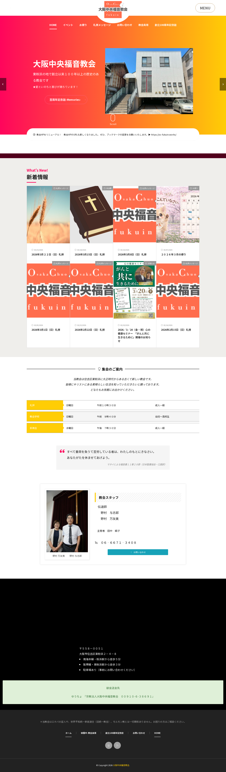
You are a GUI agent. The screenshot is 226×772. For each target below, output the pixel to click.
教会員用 (143, 25)
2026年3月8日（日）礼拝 (132, 254)
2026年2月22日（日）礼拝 (90, 330)
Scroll (113, 119)
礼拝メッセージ (102, 25)
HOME (53, 25)
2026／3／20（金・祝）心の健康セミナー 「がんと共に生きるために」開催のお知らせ (134, 335)
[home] (108, 745)
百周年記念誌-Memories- (65, 100)
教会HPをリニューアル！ (47, 134)
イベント (68, 25)
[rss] (117, 745)
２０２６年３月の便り (173, 254)
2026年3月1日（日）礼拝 (46, 330)
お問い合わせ (124, 25)
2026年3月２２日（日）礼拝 (48, 254)
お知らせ (151, 263)
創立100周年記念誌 (166, 25)
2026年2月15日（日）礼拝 (176, 330)
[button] (3, 84)
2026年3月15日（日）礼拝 (90, 254)
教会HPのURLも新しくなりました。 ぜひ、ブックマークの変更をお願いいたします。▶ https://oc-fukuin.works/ (120, 134)
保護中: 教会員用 (88, 732)
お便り (83, 25)
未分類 (108, 188)
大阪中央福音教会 (121, 765)
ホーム (68, 732)
